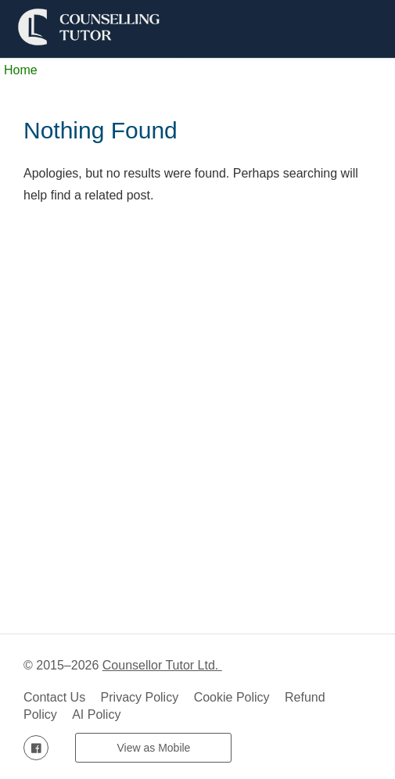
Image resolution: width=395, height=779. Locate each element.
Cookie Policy (232, 697)
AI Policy (96, 714)
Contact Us (54, 697)
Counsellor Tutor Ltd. (162, 665)
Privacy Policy (140, 697)
